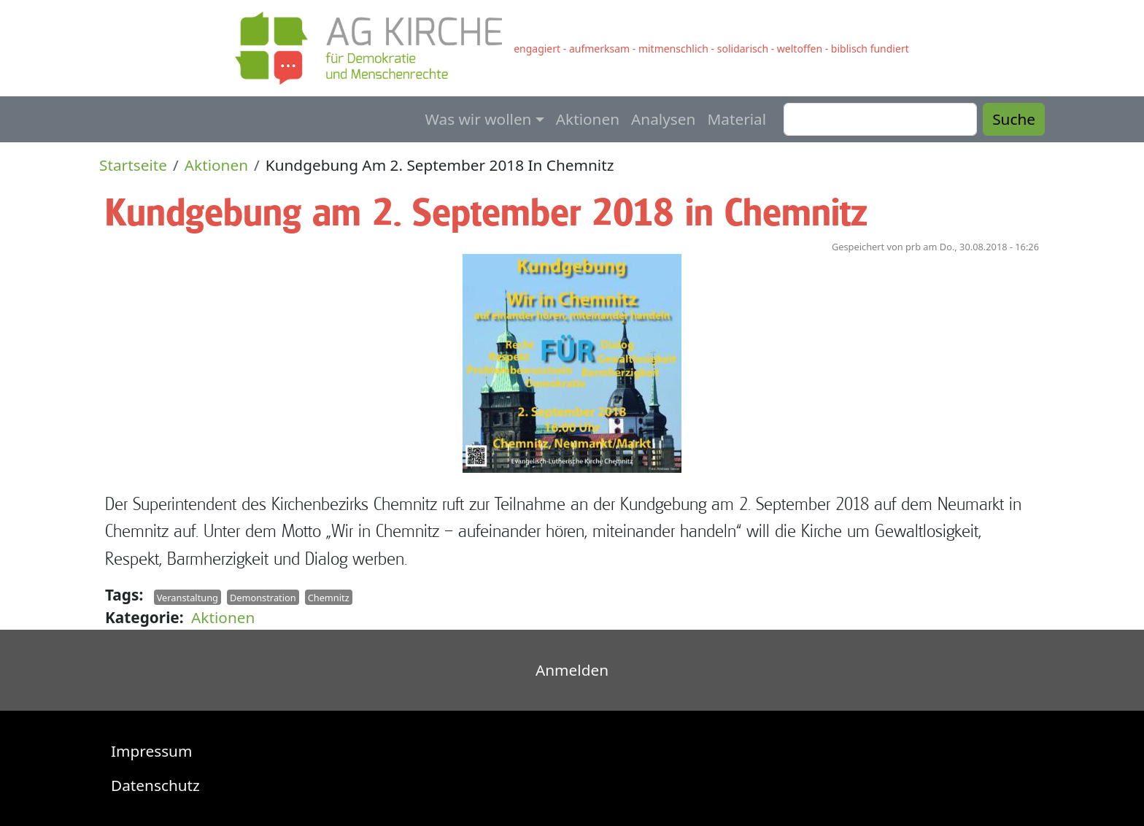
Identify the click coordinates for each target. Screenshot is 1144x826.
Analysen (663, 119)
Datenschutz (155, 785)
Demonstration (263, 596)
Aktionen (587, 119)
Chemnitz (328, 596)
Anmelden (572, 670)
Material (736, 119)
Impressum (151, 751)
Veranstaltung (187, 596)
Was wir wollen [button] (478, 119)
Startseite (133, 165)
